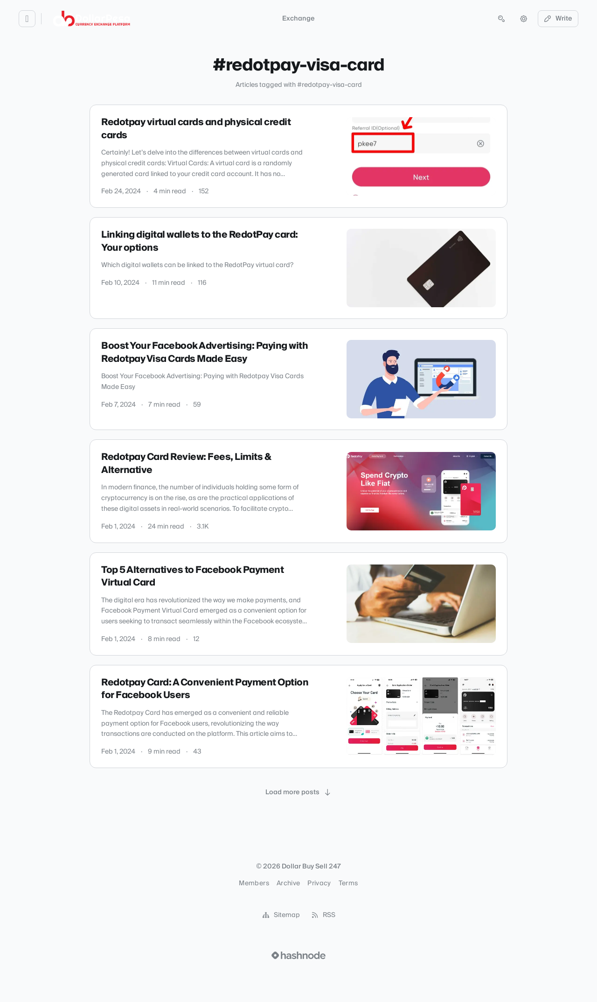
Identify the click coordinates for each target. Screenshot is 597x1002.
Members (254, 883)
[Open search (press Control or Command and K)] (501, 18)
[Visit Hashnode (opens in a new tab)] (298, 955)
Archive (288, 883)
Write (558, 18)
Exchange (298, 18)
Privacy (319, 883)
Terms (348, 883)
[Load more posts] (298, 792)
